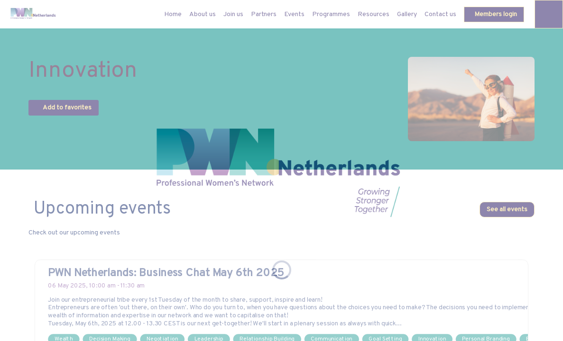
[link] (202, 14)
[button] (494, 14)
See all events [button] (507, 210)
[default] (173, 14)
